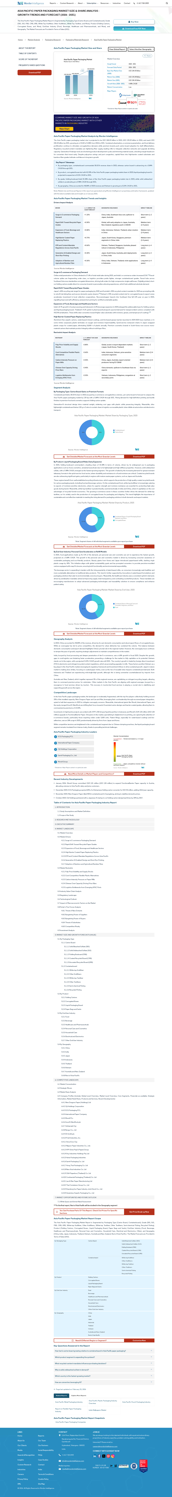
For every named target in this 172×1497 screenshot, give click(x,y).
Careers (20, 1457)
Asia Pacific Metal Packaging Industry (68, 1385)
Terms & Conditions (45, 1457)
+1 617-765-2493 (138, 3)
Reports (55, 3)
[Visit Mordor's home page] (31, 3)
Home (20, 1419)
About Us (21, 1423)
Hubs (40, 1452)
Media (20, 1433)
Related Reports (60, 1378)
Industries (115, 3)
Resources (104, 3)
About (81, 3)
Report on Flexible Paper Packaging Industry (68, 1393)
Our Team (41, 1423)
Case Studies (42, 1443)
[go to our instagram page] (113, 1439)
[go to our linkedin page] (95, 1439)
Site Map (41, 1467)
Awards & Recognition (26, 1438)
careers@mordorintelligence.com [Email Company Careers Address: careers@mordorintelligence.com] (104, 1429)
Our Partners (42, 1428)
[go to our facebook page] (99, 1439)
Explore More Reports (76, 1378)
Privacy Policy (23, 1462)
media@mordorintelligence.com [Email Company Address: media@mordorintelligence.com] (73, 1452)
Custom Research (68, 3)
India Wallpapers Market (97, 1393)
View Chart (63, 126)
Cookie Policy (43, 1462)
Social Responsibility (45, 1433)
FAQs (40, 1438)
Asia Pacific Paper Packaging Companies (70, 1405)
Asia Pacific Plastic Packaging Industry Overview (102, 1385)
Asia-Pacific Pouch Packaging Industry (136, 1385)
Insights (20, 1443)
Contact (125, 3)
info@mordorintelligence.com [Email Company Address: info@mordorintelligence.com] (72, 1444)
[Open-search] (167, 3)
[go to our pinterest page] (108, 1439)
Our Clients (22, 1428)
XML (20, 1467)
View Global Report (120, 49)
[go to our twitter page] (104, 1439)
